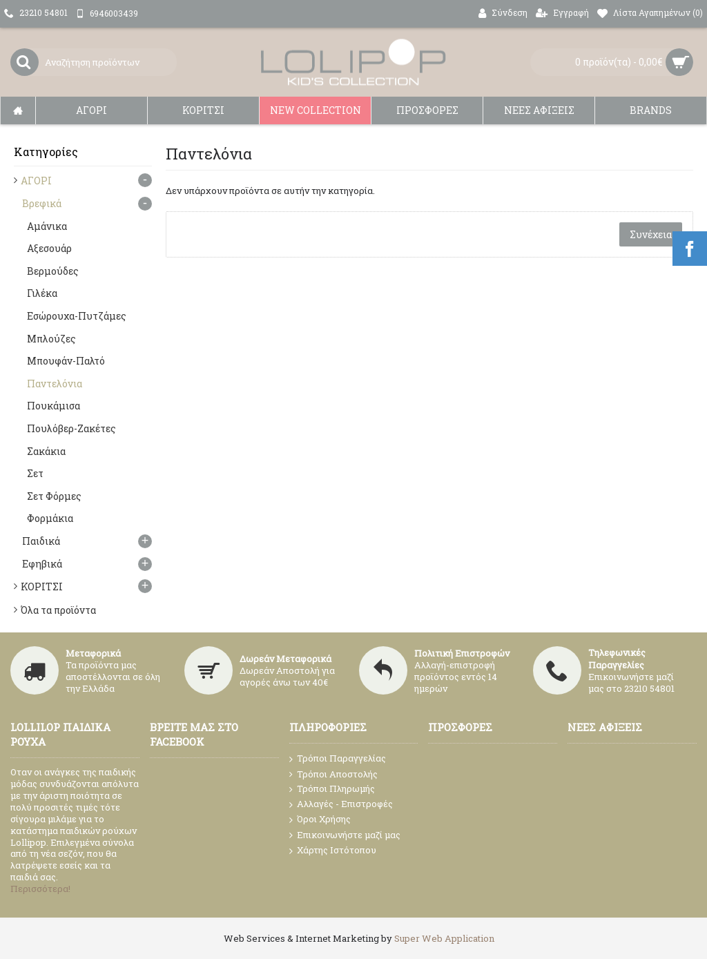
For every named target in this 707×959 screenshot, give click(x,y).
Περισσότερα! (40, 888)
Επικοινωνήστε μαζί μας (344, 835)
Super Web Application (444, 938)
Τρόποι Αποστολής (333, 774)
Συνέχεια (651, 234)
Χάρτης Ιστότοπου (332, 851)
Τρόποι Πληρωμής (332, 788)
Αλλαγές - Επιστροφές (341, 804)
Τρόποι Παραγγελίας (337, 759)
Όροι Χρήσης (320, 819)
